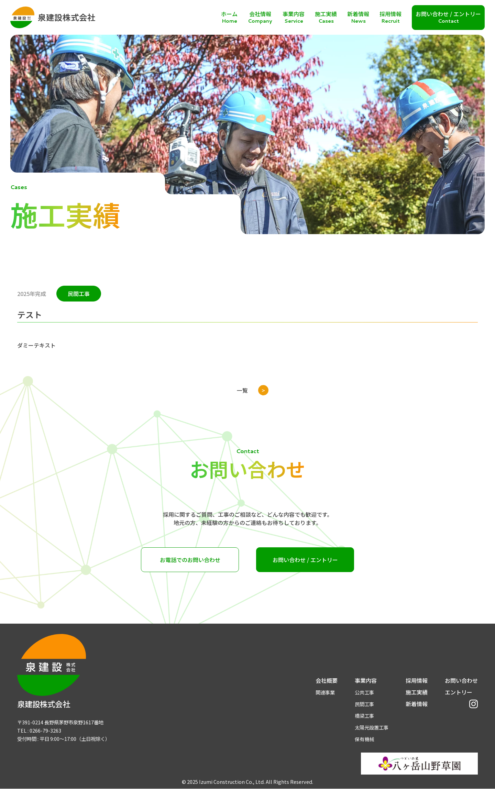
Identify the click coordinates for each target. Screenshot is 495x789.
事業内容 (366, 680)
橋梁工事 (364, 715)
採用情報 (417, 680)
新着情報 (417, 704)
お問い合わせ (461, 680)
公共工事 (364, 692)
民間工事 (364, 704)
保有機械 (364, 739)
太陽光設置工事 (371, 727)
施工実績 (417, 692)
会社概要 (327, 680)
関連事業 (325, 692)
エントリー (458, 692)
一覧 (242, 390)
